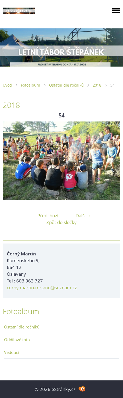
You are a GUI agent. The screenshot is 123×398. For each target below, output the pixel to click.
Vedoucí (11, 352)
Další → (83, 215)
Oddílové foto (17, 339)
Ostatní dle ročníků (66, 85)
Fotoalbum (30, 85)
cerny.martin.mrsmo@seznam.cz (42, 287)
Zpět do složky (61, 222)
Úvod (7, 85)
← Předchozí (45, 215)
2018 (97, 85)
